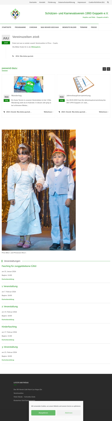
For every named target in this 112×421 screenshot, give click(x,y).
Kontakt (42, 2)
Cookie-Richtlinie (44, 418)
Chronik (33, 27)
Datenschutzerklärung (58, 418)
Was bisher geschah (50, 27)
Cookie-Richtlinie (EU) (96, 2)
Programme (20, 27)
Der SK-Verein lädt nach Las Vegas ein (28, 389)
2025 (8, 112)
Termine (83, 27)
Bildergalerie (36, 47)
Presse (94, 27)
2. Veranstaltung (10, 306)
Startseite (33, 2)
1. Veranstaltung (10, 286)
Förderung (52, 2)
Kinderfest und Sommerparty (24, 400)
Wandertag (16, 96)
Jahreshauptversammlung (78, 96)
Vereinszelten (19, 393)
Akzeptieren (43, 413)
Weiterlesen (48, 112)
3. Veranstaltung (10, 347)
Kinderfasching (9, 326)
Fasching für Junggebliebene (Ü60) (19, 266)
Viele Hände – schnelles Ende (24, 397)
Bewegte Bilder (69, 27)
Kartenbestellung (8, 279)
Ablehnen (68, 413)
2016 (17, 56)
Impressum (69, 418)
